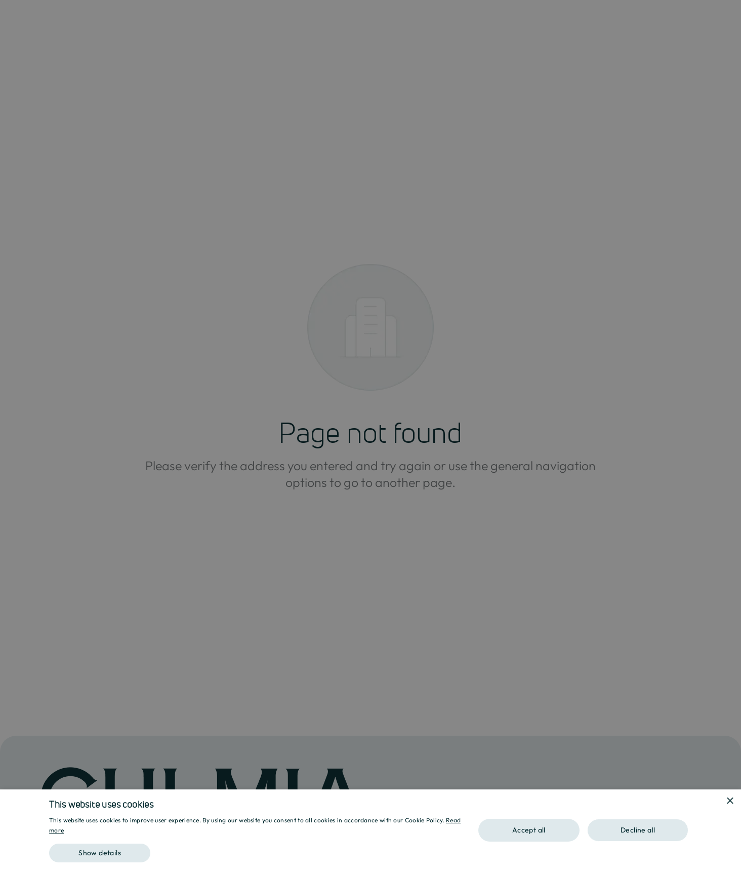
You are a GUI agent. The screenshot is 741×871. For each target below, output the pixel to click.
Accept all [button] (529, 830)
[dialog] (370, 830)
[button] (256, 849)
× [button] (729, 801)
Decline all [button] (638, 830)
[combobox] (716, 802)
